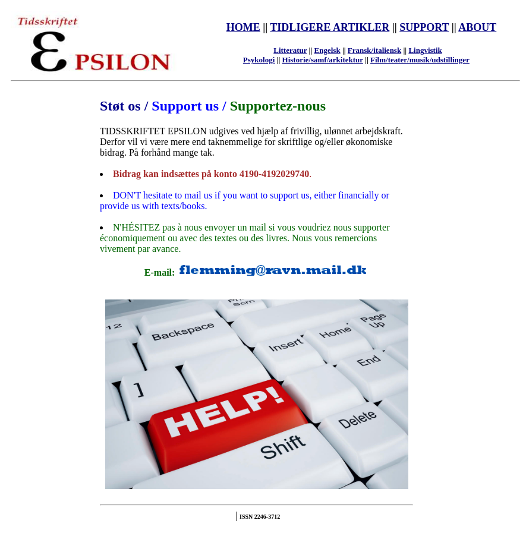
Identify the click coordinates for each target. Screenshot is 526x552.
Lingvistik (425, 50)
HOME (243, 27)
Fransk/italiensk (374, 50)
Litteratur (290, 50)
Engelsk (327, 50)
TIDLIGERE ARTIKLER (329, 27)
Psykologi (259, 59)
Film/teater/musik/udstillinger (420, 59)
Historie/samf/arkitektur (322, 59)
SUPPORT (424, 27)
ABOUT (477, 27)
